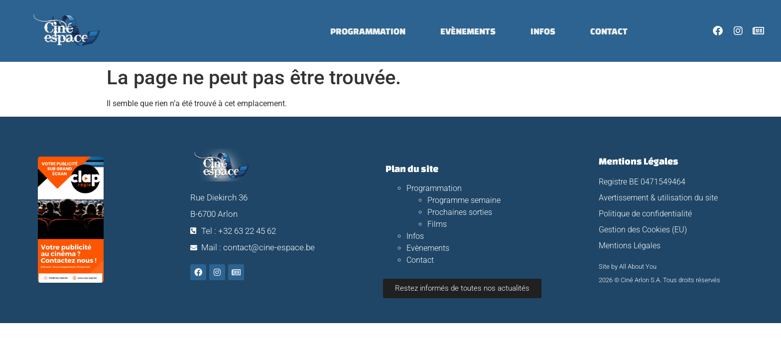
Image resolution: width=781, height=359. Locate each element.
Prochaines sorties (459, 212)
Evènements (468, 31)
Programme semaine (464, 200)
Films (437, 224)
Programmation (367, 31)
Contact (609, 31)
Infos (542, 31)
